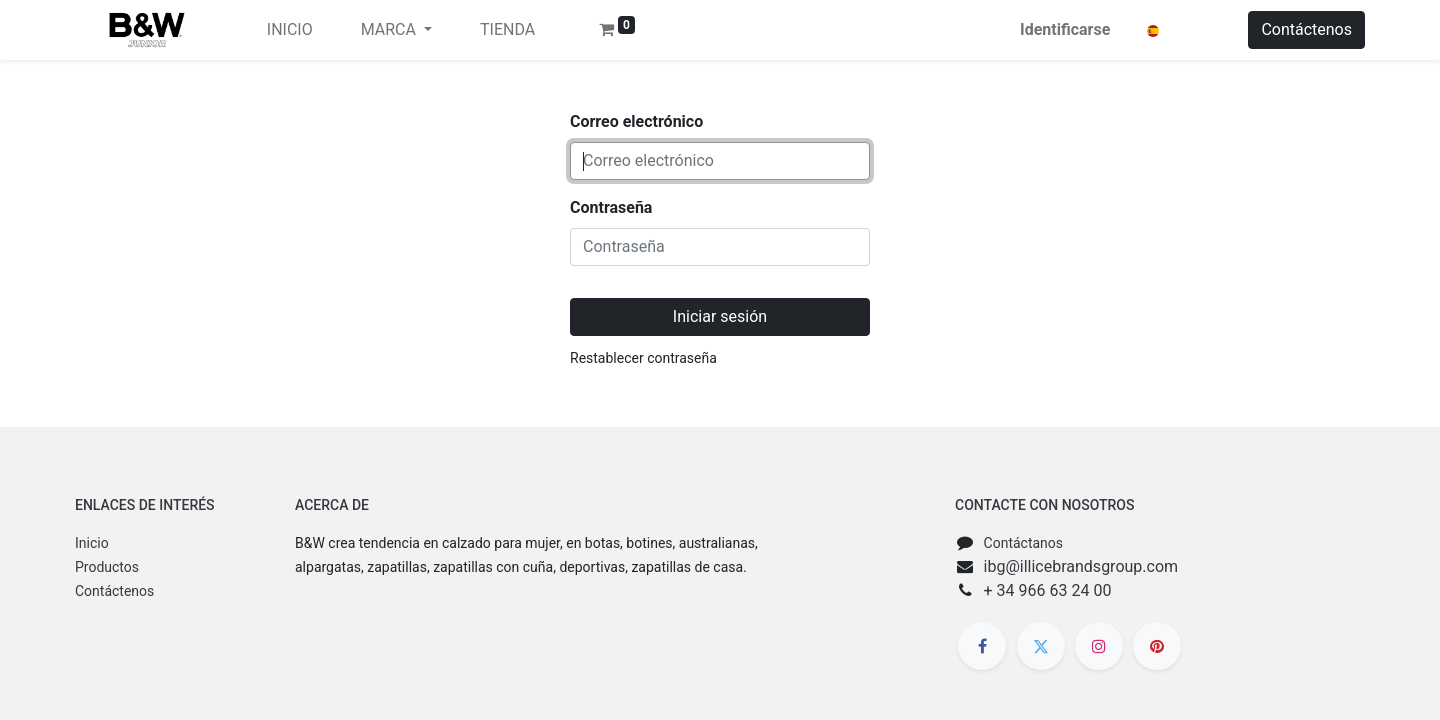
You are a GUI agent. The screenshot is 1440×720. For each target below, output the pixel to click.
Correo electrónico (636, 121)
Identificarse (1065, 29)
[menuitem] (290, 30)
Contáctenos (1306, 29)
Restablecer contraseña (643, 358)
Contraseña (611, 207)
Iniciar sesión (720, 316)
